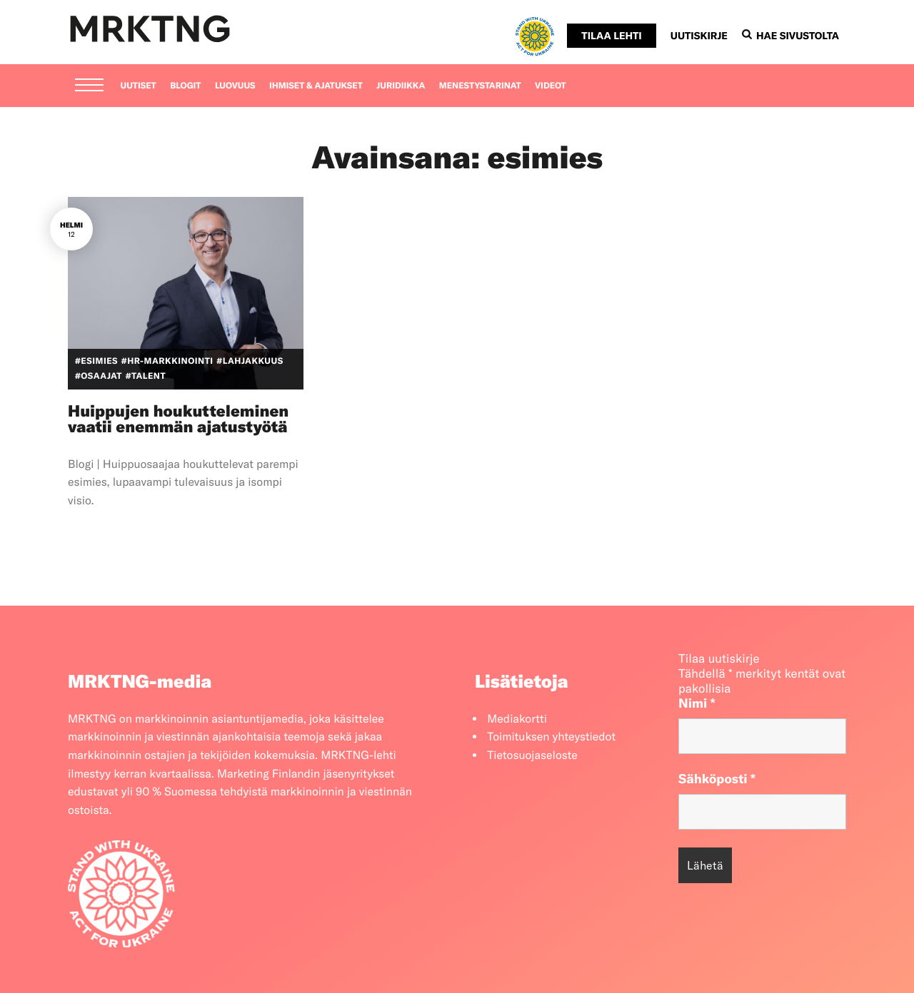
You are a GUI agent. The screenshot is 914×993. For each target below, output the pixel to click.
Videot (550, 86)
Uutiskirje (699, 35)
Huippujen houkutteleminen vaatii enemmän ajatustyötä (178, 419)
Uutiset (138, 86)
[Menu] (89, 86)
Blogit (185, 86)
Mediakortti (517, 719)
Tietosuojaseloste (532, 755)
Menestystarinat (480, 86)
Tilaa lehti (611, 35)
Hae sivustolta (790, 35)
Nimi (696, 703)
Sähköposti (716, 778)
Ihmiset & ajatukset (316, 86)
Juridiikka (400, 86)
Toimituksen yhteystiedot (551, 737)
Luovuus (235, 86)
